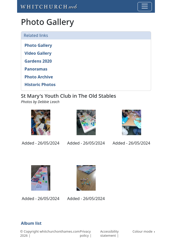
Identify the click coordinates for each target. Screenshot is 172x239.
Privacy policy (85, 233)
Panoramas (35, 69)
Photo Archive (38, 77)
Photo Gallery (38, 45)
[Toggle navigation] (145, 6)
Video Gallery (38, 53)
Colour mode (142, 231)
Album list (31, 223)
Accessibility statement (109, 233)
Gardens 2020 (38, 61)
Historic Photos (40, 84)
